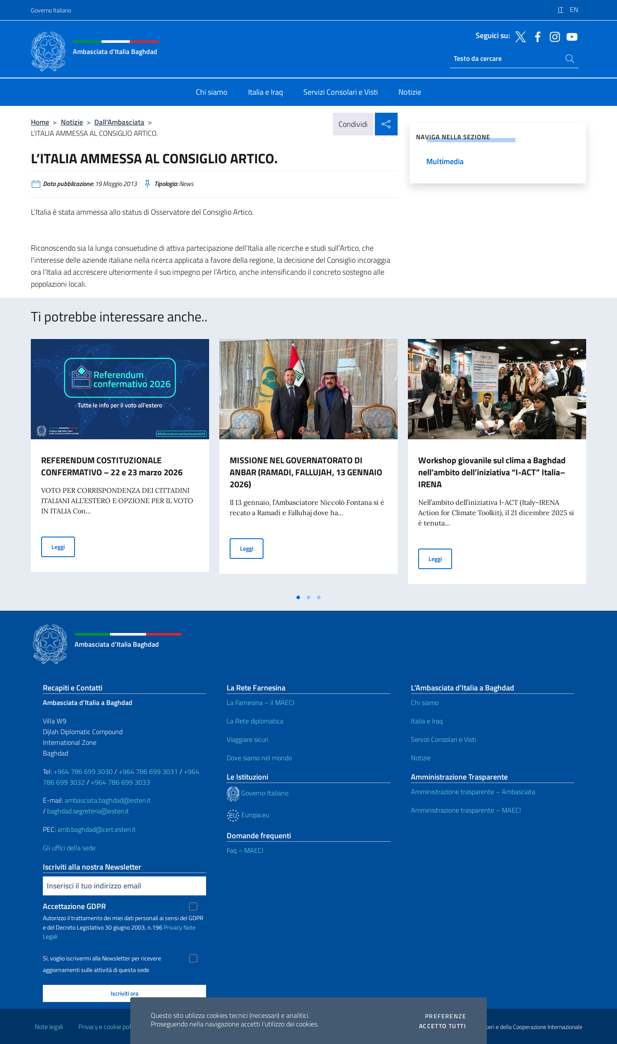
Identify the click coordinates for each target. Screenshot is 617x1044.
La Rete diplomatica (255, 721)
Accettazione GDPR (74, 906)
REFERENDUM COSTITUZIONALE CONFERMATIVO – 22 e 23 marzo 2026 (112, 466)
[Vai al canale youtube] (569, 36)
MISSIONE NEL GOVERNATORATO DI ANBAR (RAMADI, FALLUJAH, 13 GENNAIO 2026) (306, 472)
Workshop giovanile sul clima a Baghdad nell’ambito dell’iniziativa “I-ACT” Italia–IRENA (492, 472)
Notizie (72, 122)
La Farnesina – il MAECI (260, 702)
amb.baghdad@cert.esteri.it (96, 829)
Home (40, 122)
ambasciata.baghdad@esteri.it (108, 800)
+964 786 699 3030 (83, 771)
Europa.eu (248, 815)
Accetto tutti (442, 1026)
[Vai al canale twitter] (518, 36)
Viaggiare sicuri (247, 739)
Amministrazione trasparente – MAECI (466, 810)
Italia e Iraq (427, 721)
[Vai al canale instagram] (552, 36)
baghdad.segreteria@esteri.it (88, 811)
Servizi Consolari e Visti (443, 739)
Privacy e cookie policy (108, 1027)
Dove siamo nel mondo (259, 758)
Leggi (63, 546)
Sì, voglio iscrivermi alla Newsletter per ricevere (102, 958)
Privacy (173, 927)
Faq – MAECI (245, 850)
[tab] (298, 597)
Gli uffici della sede (69, 848)
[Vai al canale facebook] (535, 36)
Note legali (49, 1027)
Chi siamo (424, 702)
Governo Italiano (51, 10)
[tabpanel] (120, 464)
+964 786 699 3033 (120, 782)
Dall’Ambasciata (119, 122)
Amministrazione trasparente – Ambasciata (473, 791)
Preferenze (445, 1016)
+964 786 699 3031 (148, 771)
